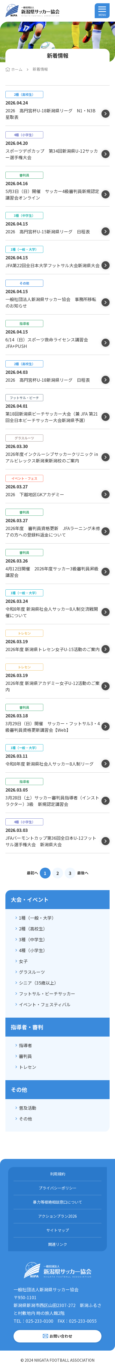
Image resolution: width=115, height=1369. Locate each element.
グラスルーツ (32, 972)
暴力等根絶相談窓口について (57, 1202)
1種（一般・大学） (37, 917)
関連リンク (57, 1244)
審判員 (25, 1056)
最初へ (32, 872)
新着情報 (40, 69)
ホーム (16, 69)
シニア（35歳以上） (38, 982)
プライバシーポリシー (58, 1188)
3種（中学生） (33, 939)
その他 (25, 1118)
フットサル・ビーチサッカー (47, 993)
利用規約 (57, 1174)
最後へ (82, 872)
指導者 (25, 1045)
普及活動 (27, 1108)
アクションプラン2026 (57, 1216)
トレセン (27, 1067)
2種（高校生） (33, 928)
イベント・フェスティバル (45, 1004)
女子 (23, 961)
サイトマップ (57, 1230)
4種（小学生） (33, 950)
